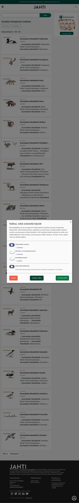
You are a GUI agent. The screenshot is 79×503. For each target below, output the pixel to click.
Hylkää (13, 278)
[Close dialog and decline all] (70, 221)
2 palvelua (19, 248)
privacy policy (21, 237)
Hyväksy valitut (37, 278)
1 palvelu (18, 261)
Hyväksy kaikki (62, 278)
